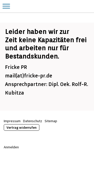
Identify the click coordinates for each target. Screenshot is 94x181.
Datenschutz (32, 121)
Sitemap (51, 121)
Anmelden (11, 147)
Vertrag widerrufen (22, 127)
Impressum (12, 121)
